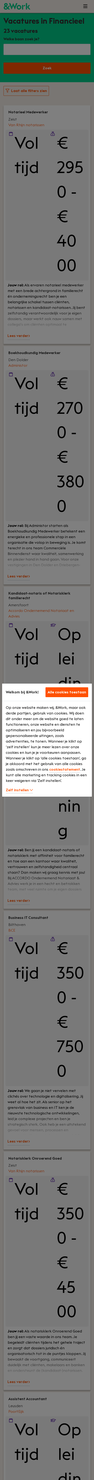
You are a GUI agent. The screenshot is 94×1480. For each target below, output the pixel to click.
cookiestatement (64, 769)
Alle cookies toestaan (67, 692)
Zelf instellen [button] (19, 790)
